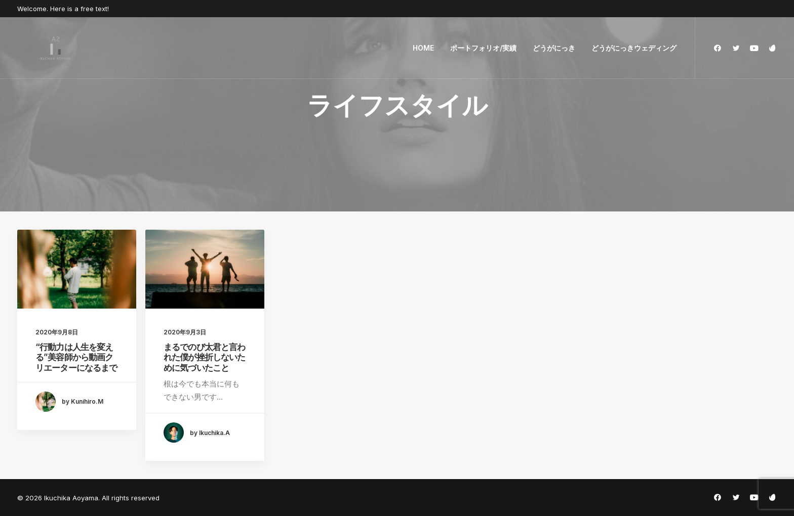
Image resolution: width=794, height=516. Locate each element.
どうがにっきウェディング (634, 48)
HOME (423, 48)
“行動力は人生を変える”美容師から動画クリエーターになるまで (76, 357)
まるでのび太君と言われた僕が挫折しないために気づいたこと (205, 357)
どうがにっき (554, 48)
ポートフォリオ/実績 (483, 48)
